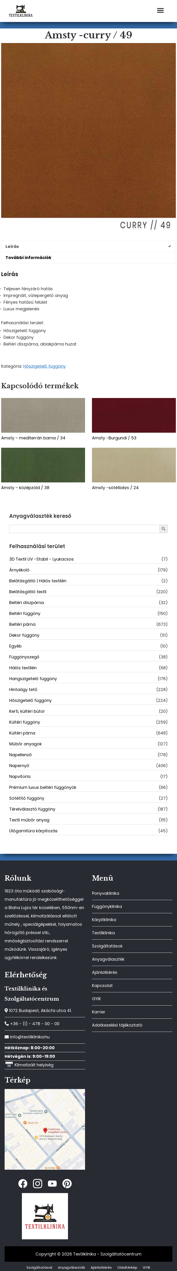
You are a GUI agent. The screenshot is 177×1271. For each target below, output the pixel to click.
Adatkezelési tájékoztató (117, 1025)
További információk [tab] (28, 257)
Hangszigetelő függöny (33, 679)
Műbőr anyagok (25, 744)
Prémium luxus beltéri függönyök (42, 787)
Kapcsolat (102, 985)
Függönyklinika (107, 906)
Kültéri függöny (24, 722)
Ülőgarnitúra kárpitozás (33, 831)
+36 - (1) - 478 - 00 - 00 (32, 1024)
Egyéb (15, 646)
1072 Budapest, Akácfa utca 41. (38, 1010)
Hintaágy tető (23, 689)
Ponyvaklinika (105, 893)
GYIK (96, 999)
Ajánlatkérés (104, 972)
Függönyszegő (24, 657)
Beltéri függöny (24, 613)
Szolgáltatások (107, 946)
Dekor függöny (24, 635)
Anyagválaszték (108, 959)
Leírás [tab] (12, 246)
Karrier (98, 1012)
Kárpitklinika (104, 919)
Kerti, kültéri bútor (27, 711)
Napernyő (19, 765)
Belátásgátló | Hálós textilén (37, 581)
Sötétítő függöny (26, 798)
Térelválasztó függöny (32, 809)
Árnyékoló (19, 570)
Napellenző (20, 755)
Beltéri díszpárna (26, 602)
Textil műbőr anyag (29, 820)
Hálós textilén (23, 668)
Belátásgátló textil (27, 592)
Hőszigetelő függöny (44, 366)
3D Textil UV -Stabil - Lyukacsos (41, 559)
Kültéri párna (22, 733)
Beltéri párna (22, 624)
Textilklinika (103, 933)
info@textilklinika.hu (27, 1037)
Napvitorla (19, 776)
